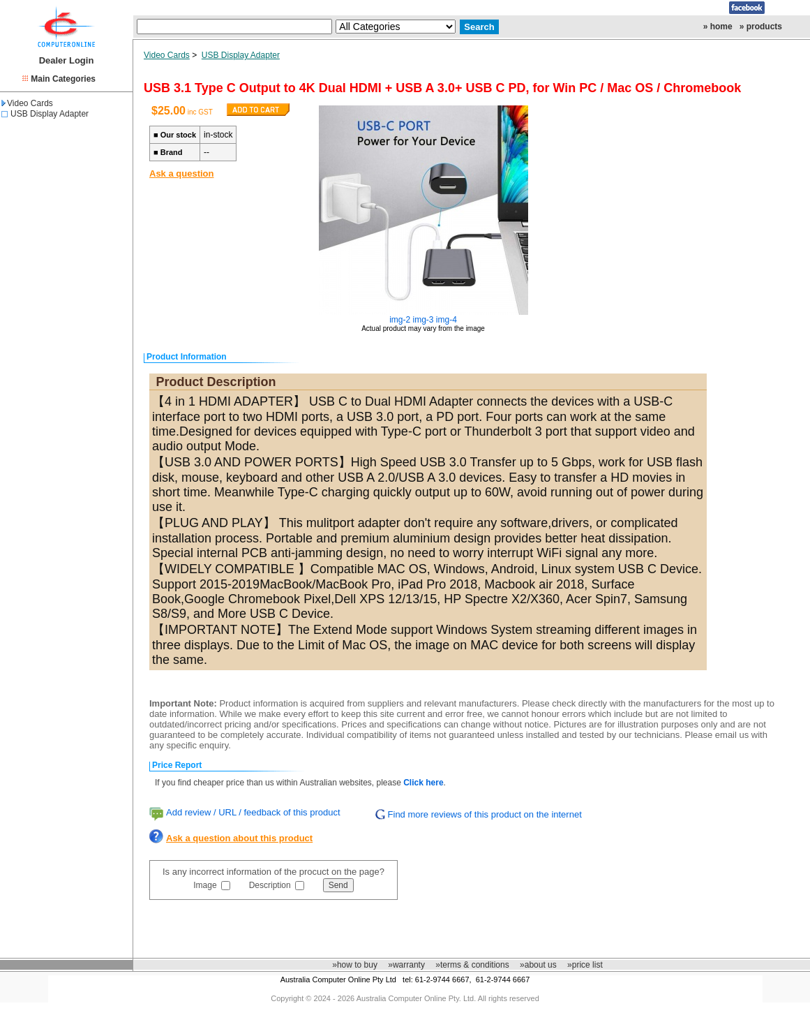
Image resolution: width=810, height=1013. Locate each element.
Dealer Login (66, 60)
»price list (585, 965)
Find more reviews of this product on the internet (485, 814)
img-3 (423, 320)
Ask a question (181, 173)
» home (718, 26)
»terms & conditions (472, 965)
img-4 (446, 320)
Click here (423, 783)
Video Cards (27, 103)
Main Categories (63, 79)
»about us (538, 965)
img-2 (399, 320)
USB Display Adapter (49, 114)
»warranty (406, 965)
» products (761, 26)
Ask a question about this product (239, 838)
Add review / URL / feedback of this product (253, 812)
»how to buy (354, 965)
